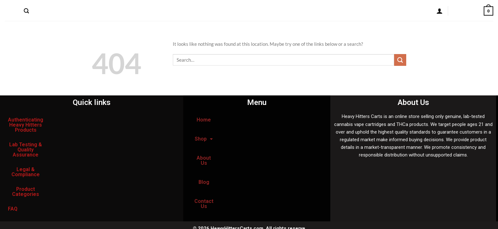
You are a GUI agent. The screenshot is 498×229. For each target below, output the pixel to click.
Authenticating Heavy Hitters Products (54, 120)
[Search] (26, 11)
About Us (88, 10)
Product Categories (31, 149)
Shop (62, 11)
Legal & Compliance (118, 134)
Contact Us (137, 10)
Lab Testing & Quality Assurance (46, 134)
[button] (245, 120)
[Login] (439, 11)
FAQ (69, 149)
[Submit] (400, 60)
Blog (111, 10)
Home (42, 10)
